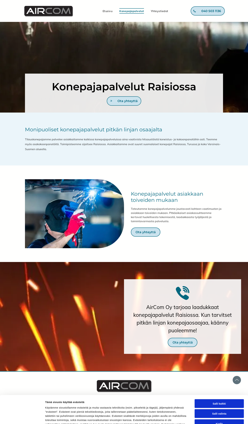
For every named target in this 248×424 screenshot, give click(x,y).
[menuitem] (107, 11)
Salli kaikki (219, 378)
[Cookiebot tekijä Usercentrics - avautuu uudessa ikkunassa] (22, 417)
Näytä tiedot (184, 417)
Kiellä (219, 398)
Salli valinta (219, 388)
